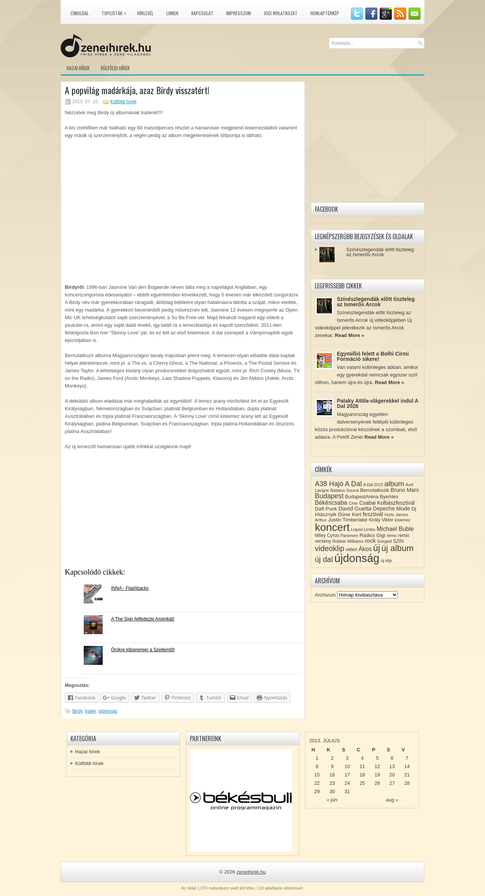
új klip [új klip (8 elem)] (386, 560)
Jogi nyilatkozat (280, 13)
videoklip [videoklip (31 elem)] (329, 548)
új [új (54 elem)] (376, 548)
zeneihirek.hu (251, 872)
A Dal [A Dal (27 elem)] (353, 484)
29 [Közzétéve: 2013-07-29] (316, 791)
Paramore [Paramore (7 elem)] (349, 535)
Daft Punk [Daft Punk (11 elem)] (326, 509)
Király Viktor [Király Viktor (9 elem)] (381, 520)
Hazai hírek (78, 68)
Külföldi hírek (115, 68)
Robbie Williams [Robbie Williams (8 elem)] (347, 541)
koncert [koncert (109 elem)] (332, 527)
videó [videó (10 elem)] (351, 549)
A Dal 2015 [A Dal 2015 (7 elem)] (373, 484)
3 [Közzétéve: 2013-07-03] (347, 758)
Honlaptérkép (324, 13)
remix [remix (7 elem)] (392, 535)
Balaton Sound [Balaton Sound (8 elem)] (344, 490)
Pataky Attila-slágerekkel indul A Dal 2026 (377, 403)
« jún (332, 800)
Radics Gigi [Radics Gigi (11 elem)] (372, 535)
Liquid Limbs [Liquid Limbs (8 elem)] (363, 529)
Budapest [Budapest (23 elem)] (329, 496)
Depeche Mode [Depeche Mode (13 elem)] (391, 508)
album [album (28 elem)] (394, 484)
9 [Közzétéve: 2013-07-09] (332, 766)
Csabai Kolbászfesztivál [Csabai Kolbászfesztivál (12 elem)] (387, 503)
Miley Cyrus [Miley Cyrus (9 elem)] (327, 535)
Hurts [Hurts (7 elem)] (389, 514)
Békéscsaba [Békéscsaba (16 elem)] (331, 502)
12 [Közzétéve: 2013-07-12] (377, 766)
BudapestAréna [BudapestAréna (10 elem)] (361, 496)
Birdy (77, 711)
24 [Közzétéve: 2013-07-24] (347, 783)
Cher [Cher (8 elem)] (353, 503)
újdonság (108, 711)
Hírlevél (145, 13)
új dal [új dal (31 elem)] (324, 559)
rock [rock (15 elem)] (370, 540)
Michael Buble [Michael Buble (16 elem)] (395, 529)
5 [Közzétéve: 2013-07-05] (377, 758)
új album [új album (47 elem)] (398, 548)
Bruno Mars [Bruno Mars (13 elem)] (405, 490)
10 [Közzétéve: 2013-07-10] (347, 766)
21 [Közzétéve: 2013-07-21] (407, 775)
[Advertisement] (183, 511)
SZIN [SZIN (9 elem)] (398, 541)
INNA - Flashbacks (130, 588)
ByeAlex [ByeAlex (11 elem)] (389, 496)
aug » (392, 800)
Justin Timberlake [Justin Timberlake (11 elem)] (348, 520)
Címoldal (79, 13)
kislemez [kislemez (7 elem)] (402, 520)
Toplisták (116, 11)
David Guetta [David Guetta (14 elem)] (354, 508)
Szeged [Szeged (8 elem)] (384, 541)
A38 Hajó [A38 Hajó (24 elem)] (329, 484)
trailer (90, 711)
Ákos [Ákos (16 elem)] (365, 549)
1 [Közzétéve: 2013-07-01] (317, 758)
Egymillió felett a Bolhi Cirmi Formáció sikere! (373, 356)
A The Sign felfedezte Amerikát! (142, 619)
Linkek (172, 13)
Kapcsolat (202, 13)
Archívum (325, 595)
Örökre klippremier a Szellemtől (142, 649)
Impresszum (238, 13)
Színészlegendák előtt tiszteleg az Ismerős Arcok (380, 252)
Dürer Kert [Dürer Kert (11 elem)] (349, 514)
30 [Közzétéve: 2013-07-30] (332, 791)
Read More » (349, 335)
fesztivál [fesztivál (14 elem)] (373, 514)
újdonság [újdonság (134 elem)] (356, 558)
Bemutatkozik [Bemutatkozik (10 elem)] (374, 490)
